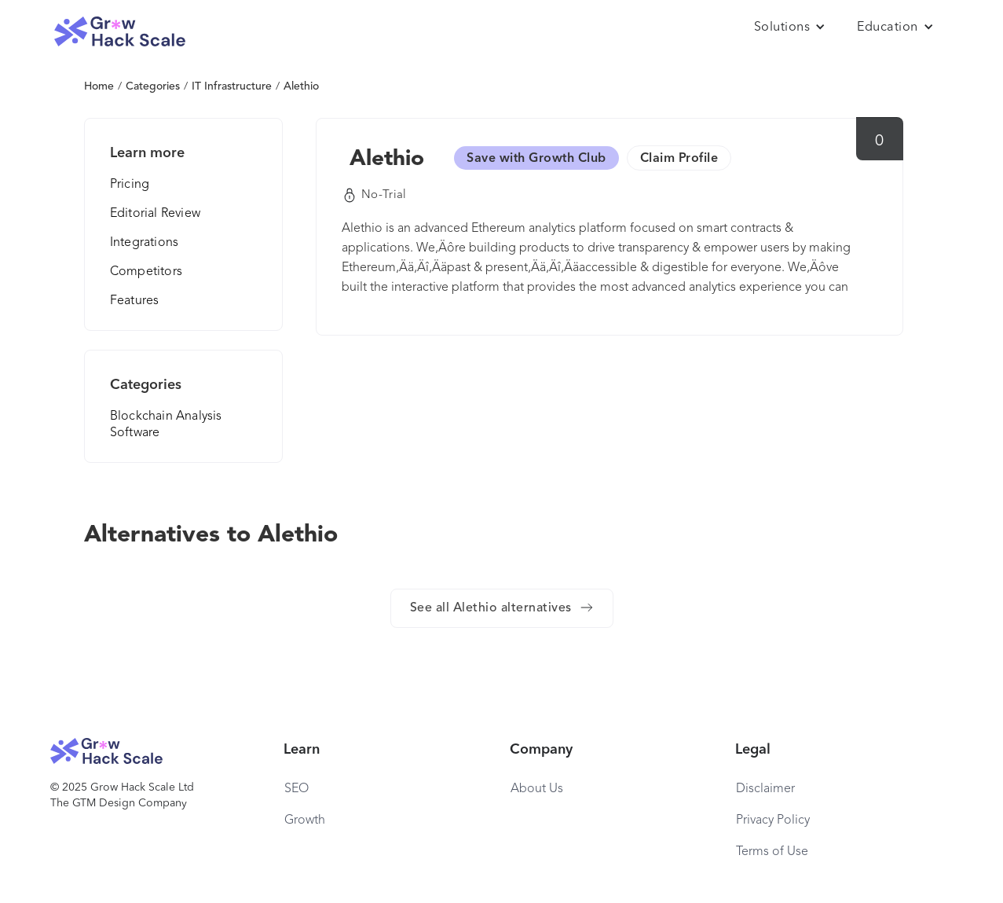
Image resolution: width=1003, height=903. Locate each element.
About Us (537, 789)
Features (134, 301)
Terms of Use (772, 852)
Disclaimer (765, 789)
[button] (790, 27)
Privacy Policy (773, 820)
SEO (296, 789)
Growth (304, 820)
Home (99, 86)
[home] (120, 32)
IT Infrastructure (232, 86)
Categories (153, 86)
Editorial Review (155, 213)
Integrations (144, 243)
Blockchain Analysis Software (166, 424)
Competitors (146, 272)
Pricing (129, 184)
